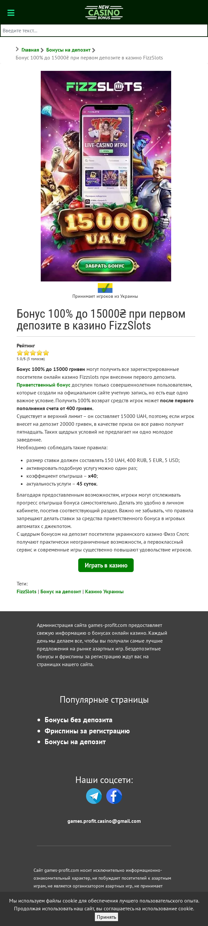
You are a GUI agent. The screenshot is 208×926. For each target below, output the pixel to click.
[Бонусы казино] (104, 12)
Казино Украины (104, 591)
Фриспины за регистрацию (87, 730)
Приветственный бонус (43, 384)
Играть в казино (106, 565)
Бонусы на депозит (75, 741)
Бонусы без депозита (78, 719)
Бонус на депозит (60, 591)
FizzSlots (27, 591)
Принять (106, 917)
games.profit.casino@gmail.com (104, 821)
